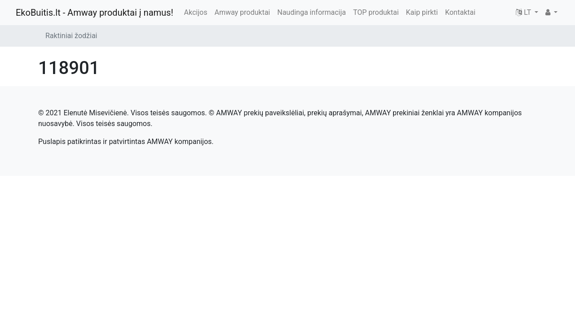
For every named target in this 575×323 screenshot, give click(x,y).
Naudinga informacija (311, 12)
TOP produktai (376, 12)
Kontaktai (460, 12)
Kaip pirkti (422, 12)
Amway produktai (242, 12)
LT (524, 12)
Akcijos (196, 12)
